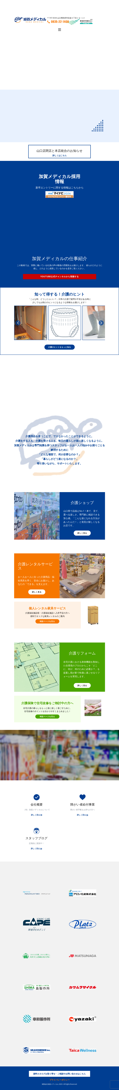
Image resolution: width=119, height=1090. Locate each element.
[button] (17, 322)
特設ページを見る (47, 621)
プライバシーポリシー (59, 1079)
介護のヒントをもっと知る (59, 347)
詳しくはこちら (59, 155)
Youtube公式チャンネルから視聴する (59, 276)
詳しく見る (82, 533)
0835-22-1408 (58, 21)
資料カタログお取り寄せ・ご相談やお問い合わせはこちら (59, 1073)
